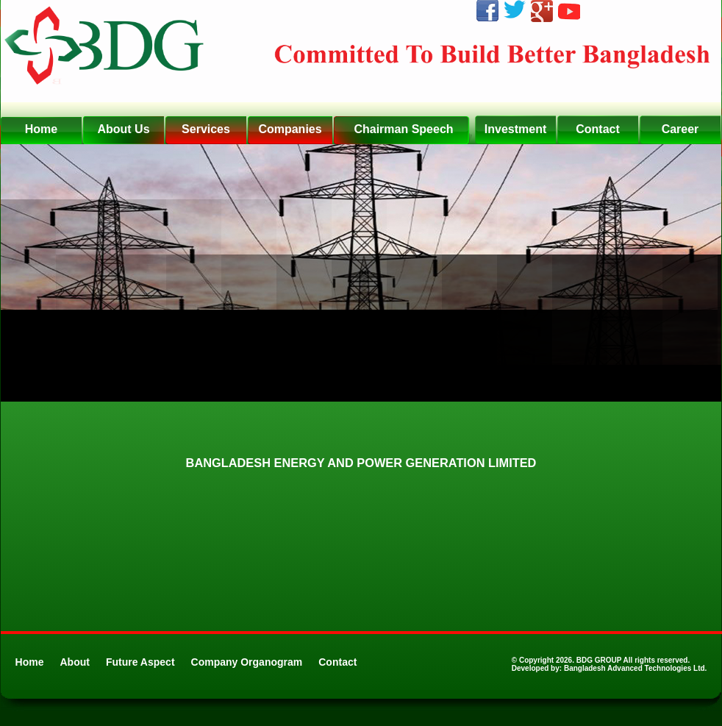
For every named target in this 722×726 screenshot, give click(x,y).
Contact (337, 662)
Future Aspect (140, 662)
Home (29, 662)
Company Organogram (247, 662)
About (75, 662)
